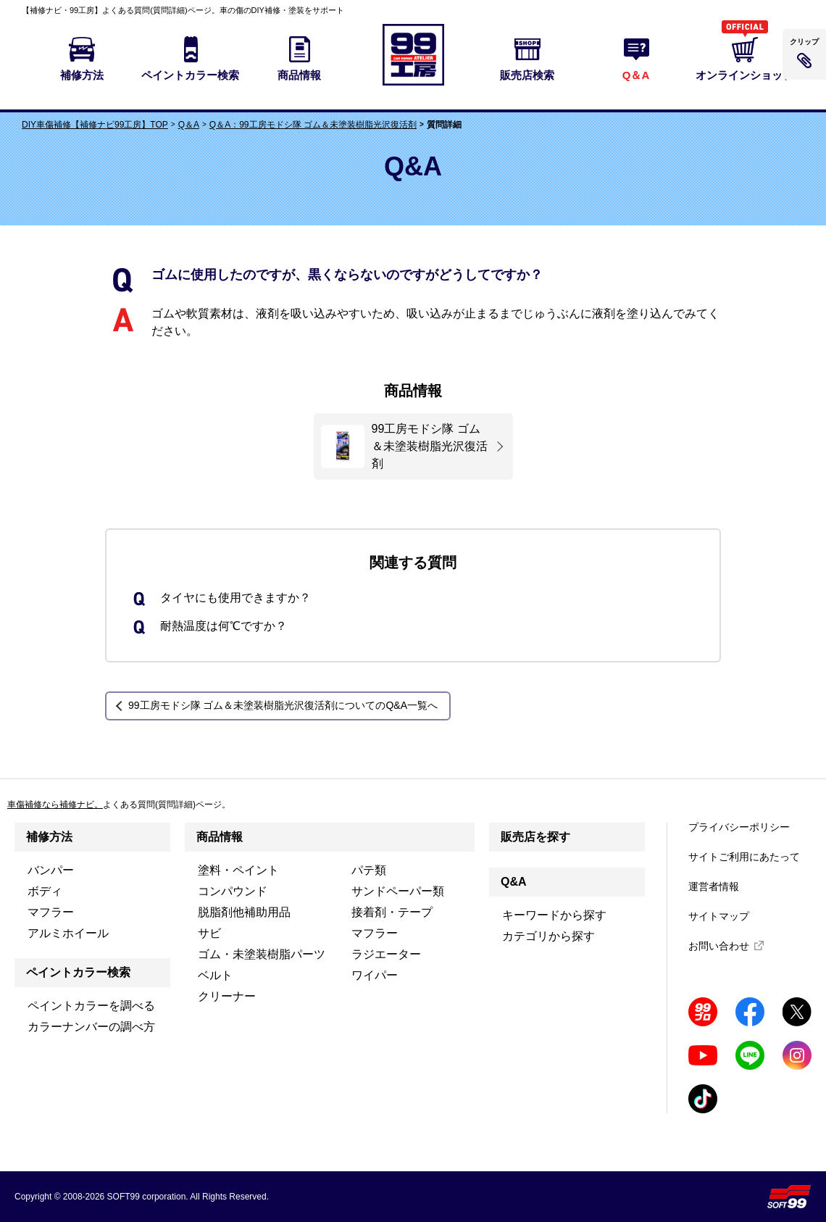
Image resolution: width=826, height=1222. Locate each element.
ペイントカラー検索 (78, 972)
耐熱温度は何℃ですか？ (223, 626)
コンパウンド (232, 891)
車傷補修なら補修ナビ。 (55, 804)
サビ (209, 933)
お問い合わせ (718, 946)
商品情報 (219, 837)
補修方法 (49, 837)
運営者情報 (713, 886)
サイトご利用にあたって (744, 857)
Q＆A (188, 125)
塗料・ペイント (238, 870)
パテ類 (368, 870)
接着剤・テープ (392, 912)
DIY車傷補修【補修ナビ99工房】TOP (95, 125)
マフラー (51, 912)
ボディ (45, 891)
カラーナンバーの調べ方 (91, 1027)
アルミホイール (68, 933)
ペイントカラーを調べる (91, 1005)
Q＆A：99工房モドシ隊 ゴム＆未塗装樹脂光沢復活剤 (313, 125)
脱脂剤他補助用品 (244, 912)
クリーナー (227, 996)
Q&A (514, 882)
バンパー (51, 870)
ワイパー (374, 975)
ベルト (215, 975)
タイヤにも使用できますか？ (235, 597)
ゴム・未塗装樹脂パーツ (261, 954)
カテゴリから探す (548, 936)
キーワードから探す (554, 915)
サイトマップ (718, 916)
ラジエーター (386, 954)
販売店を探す (535, 837)
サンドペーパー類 (397, 891)
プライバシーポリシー (739, 827)
